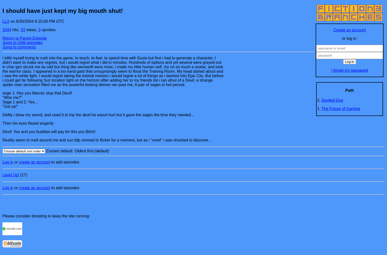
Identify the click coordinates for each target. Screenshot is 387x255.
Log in (7, 162)
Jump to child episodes (22, 43)
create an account (34, 162)
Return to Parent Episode (24, 38)
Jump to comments (19, 47)
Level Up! (10, 175)
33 (23, 30)
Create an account (349, 30)
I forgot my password (349, 70)
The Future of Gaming (341, 109)
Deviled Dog (332, 100)
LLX (5, 21)
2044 (6, 30)
